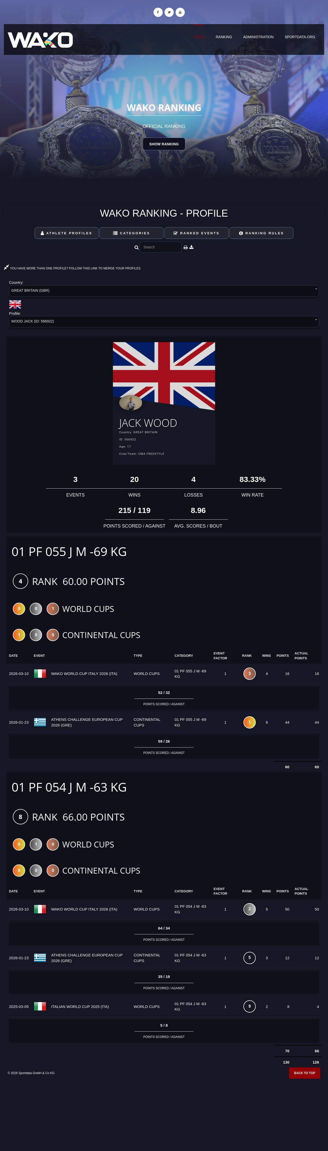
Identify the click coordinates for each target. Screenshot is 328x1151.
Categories (131, 233)
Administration (258, 37)
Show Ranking (164, 144)
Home (199, 37)
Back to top (304, 1075)
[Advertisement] (164, 1114)
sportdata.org (300, 37)
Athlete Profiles (66, 233)
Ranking (224, 37)
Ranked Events (196, 233)
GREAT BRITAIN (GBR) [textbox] (30, 290)
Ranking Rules (261, 233)
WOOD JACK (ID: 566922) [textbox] (32, 321)
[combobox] (164, 291)
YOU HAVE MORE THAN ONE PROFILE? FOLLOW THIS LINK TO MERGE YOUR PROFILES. (72, 268)
